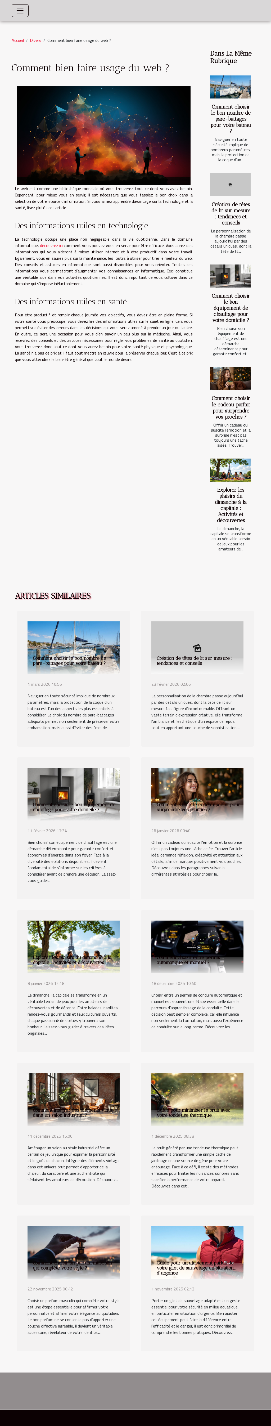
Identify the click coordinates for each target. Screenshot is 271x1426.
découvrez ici (51, 245)
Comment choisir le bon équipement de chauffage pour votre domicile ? (231, 308)
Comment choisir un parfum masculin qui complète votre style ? (72, 1265)
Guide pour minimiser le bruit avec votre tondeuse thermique (193, 1112)
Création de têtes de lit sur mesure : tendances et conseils (230, 213)
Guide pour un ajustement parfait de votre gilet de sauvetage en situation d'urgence (195, 1268)
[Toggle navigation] (20, 10)
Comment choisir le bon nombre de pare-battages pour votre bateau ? (230, 119)
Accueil (18, 40)
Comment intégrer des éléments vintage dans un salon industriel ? (75, 1112)
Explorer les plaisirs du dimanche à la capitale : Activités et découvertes (231, 505)
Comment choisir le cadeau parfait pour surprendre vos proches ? (231, 407)
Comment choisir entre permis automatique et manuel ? (188, 959)
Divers (35, 40)
